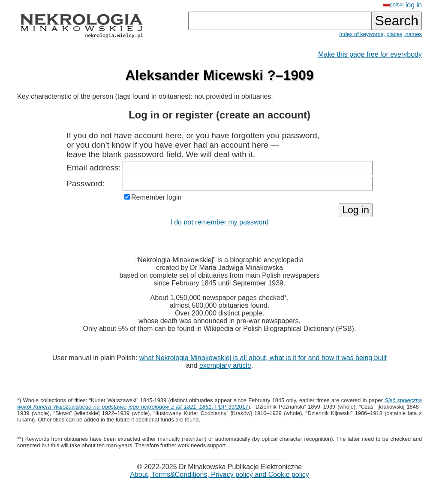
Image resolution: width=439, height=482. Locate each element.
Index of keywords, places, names (380, 34)
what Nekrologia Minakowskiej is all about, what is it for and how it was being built (263, 357)
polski (393, 4)
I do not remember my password (219, 222)
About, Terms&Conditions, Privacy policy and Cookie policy (219, 474)
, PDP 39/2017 (219, 403)
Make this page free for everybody (370, 54)
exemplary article (225, 365)
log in (414, 5)
